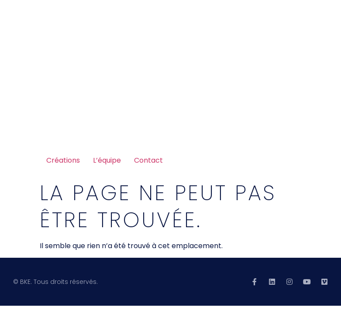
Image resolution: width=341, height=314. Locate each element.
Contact (148, 160)
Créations (63, 160)
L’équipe (107, 160)
